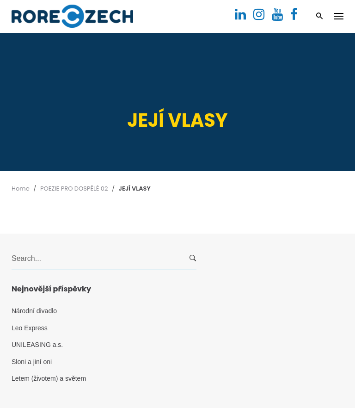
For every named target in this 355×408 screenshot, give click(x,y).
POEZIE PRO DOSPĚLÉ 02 (74, 188)
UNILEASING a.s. (37, 344)
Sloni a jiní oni (32, 361)
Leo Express (30, 328)
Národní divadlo (34, 311)
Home (21, 188)
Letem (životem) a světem (49, 378)
